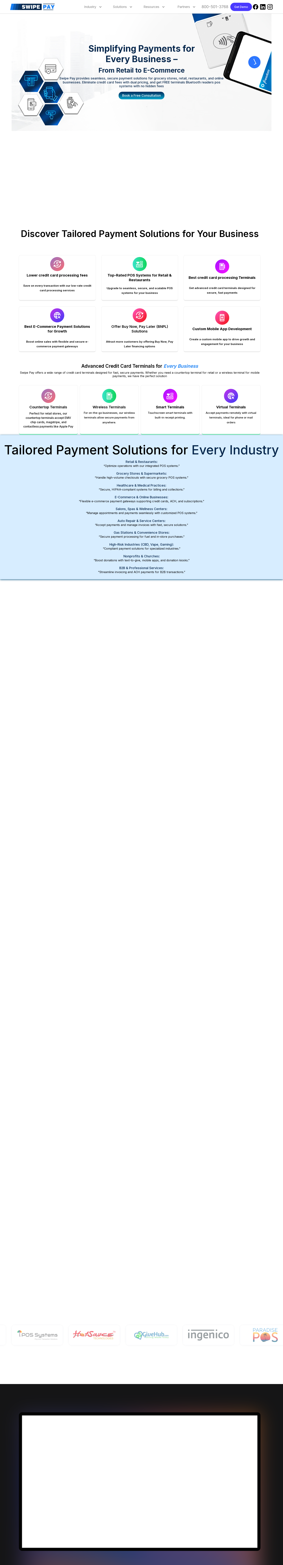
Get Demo (241, 7)
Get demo (139, 1307)
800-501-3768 (215, 6)
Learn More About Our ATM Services (170, 983)
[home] (35, 6)
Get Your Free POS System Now (42, 869)
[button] (90, 6)
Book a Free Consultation (141, 95)
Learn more (153, 706)
